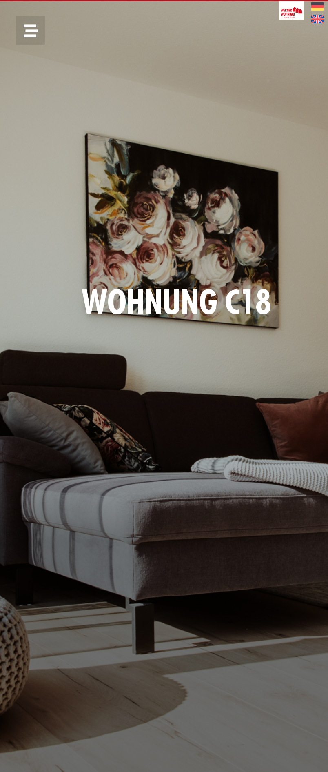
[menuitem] (317, 6)
